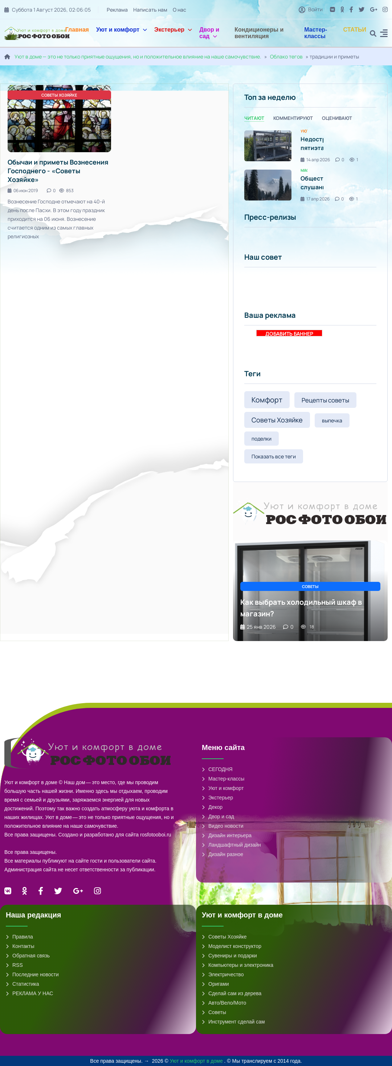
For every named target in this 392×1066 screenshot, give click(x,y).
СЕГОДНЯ (217, 769)
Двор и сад (209, 33)
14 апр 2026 (315, 160)
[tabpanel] (310, 165)
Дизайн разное (222, 854)
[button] (384, 34)
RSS (14, 965)
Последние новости (32, 974)
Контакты (20, 946)
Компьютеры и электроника (237, 965)
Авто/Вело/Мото (224, 1003)
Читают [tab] (254, 118)
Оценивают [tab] (337, 118)
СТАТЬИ (354, 30)
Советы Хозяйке (277, 420)
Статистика (22, 984)
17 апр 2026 (315, 199)
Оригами (215, 984)
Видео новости (223, 826)
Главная (77, 30)
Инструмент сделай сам (233, 1022)
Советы (214, 1012)
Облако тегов (286, 56)
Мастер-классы (315, 33)
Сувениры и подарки (229, 955)
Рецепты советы (325, 400)
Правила (19, 937)
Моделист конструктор (231, 946)
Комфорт (267, 400)
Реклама (117, 9)
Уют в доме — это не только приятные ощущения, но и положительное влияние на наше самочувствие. (138, 56)
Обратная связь (28, 955)
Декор (212, 807)
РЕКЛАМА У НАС (29, 993)
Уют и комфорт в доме (197, 1061)
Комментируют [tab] (293, 118)
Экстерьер (173, 30)
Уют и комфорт (121, 30)
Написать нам (150, 9)
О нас (179, 9)
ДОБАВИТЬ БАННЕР (289, 333)
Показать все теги (274, 456)
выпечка (332, 420)
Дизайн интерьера (227, 835)
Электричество (223, 974)
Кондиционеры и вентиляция (258, 33)
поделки (261, 438)
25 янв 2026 (258, 626)
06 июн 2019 (23, 190)
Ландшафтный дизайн (231, 845)
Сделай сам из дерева (231, 993)
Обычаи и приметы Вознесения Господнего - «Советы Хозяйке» (58, 171)
